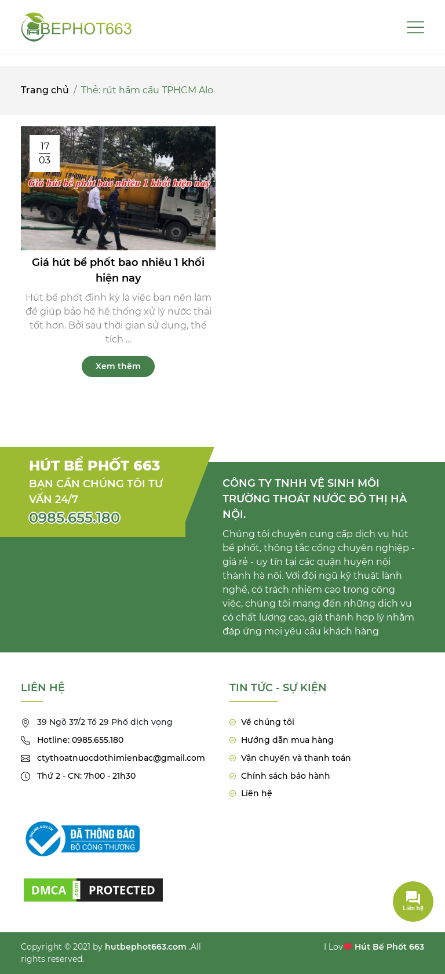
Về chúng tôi (267, 722)
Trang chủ (45, 90)
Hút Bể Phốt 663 (389, 947)
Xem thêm (118, 366)
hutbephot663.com (146, 947)
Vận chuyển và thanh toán (296, 758)
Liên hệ (256, 793)
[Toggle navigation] (415, 27)
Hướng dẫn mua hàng (287, 740)
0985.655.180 (74, 517)
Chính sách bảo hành (285, 776)
